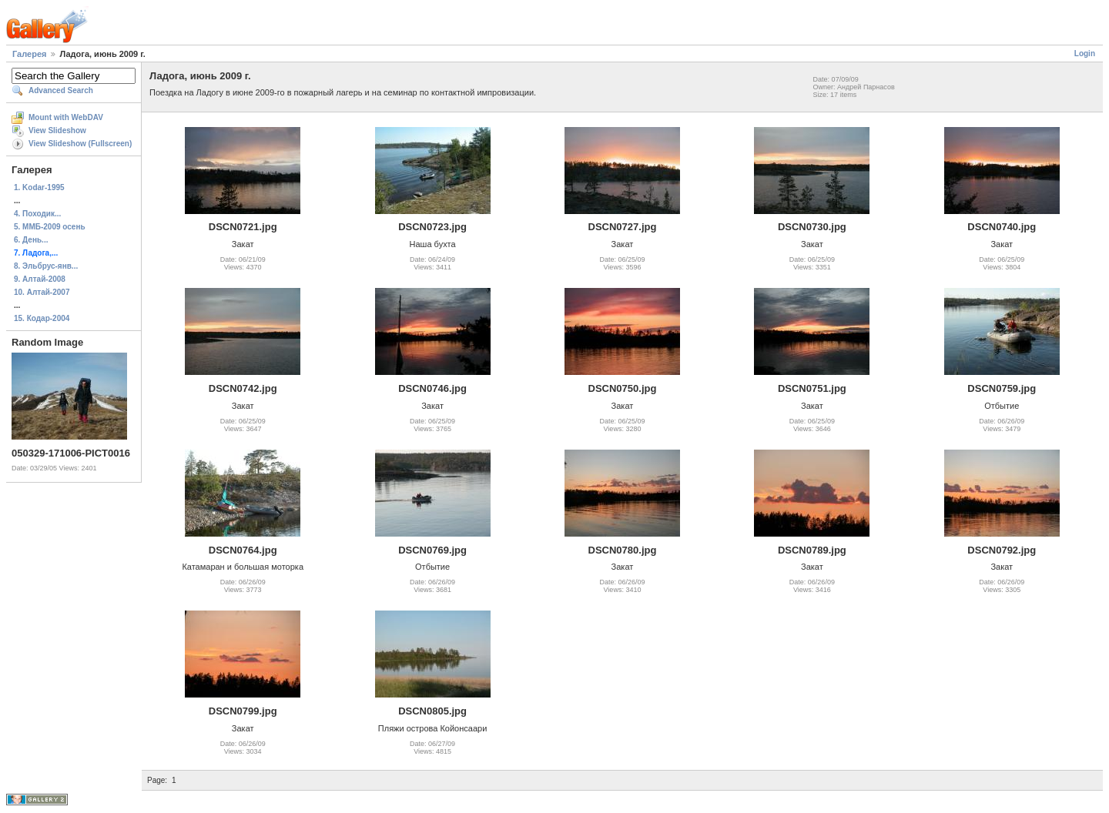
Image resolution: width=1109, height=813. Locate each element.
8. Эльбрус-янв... (46, 266)
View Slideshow (57, 130)
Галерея (29, 54)
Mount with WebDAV (65, 117)
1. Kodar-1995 (39, 187)
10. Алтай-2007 (41, 292)
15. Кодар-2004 (41, 318)
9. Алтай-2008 (39, 279)
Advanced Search (60, 90)
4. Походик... (37, 213)
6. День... (31, 240)
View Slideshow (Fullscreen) (80, 143)
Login (1084, 53)
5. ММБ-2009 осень (49, 226)
